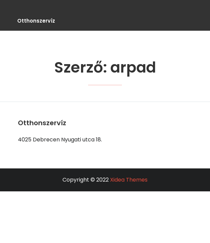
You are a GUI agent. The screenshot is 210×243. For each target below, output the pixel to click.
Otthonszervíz (36, 20)
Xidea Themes (129, 180)
